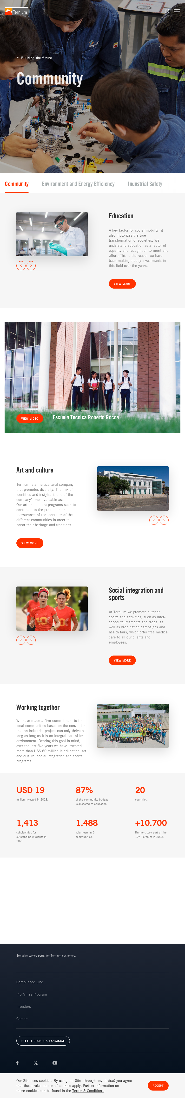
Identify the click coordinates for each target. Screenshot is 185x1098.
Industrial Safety (149, 183)
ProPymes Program (31, 994)
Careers (22, 1018)
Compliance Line (29, 982)
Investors (23, 1006)
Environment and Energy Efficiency (82, 183)
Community (21, 183)
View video (29, 418)
